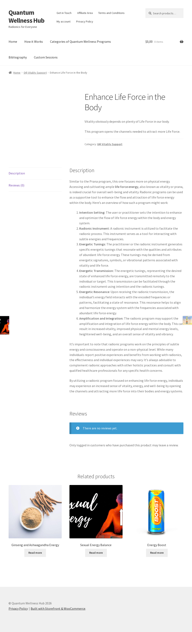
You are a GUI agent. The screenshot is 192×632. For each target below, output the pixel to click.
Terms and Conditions (111, 13)
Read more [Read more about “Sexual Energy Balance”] (96, 553)
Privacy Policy (84, 21)
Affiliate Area (85, 13)
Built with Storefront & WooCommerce (58, 608)
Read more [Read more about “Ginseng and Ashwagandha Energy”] (35, 553)
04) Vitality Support (35, 72)
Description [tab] (17, 173)
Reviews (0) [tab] (16, 185)
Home (13, 41)
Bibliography (18, 57)
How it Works (33, 41)
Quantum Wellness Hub (26, 16)
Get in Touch (64, 13)
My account (63, 21)
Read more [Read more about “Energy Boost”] (157, 553)
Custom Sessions (46, 57)
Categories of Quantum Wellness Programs (80, 41)
